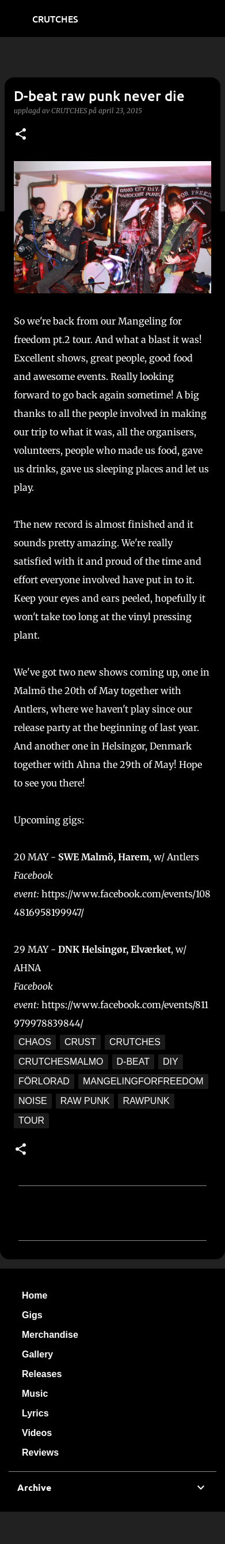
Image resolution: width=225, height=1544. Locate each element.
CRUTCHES (55, 18)
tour (31, 1120)
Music (35, 1393)
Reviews (40, 1452)
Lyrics (35, 1413)
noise (32, 1101)
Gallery (37, 1354)
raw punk (85, 1101)
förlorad (44, 1081)
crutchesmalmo (61, 1061)
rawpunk (146, 1101)
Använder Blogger (113, 1527)
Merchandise (50, 1335)
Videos (37, 1433)
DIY (170, 1061)
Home (34, 1295)
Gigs (32, 1315)
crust (80, 1042)
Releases (42, 1374)
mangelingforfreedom (143, 1081)
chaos (34, 1042)
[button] (21, 135)
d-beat (133, 1061)
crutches (135, 1042)
